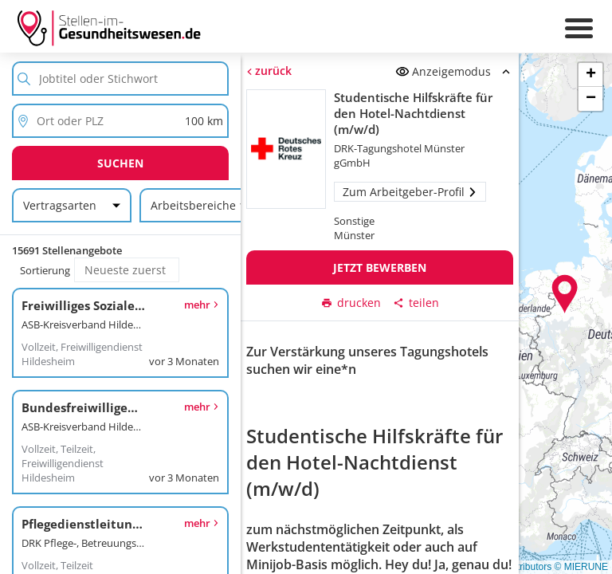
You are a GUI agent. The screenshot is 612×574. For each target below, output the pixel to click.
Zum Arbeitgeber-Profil (410, 191)
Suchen (120, 163)
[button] (565, 294)
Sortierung (45, 270)
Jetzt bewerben (379, 267)
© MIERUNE (581, 566)
